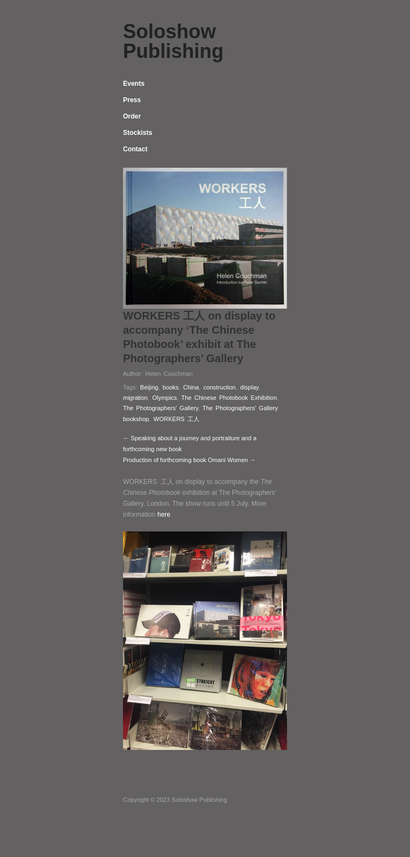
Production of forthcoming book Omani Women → (189, 460)
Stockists (137, 132)
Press (132, 100)
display (249, 387)
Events (133, 83)
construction (219, 387)
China (191, 387)
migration (135, 397)
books (171, 387)
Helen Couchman (168, 373)
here (164, 514)
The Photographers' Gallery (160, 408)
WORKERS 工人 (177, 419)
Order (132, 116)
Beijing (149, 387)
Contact (135, 149)
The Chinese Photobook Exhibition (229, 397)
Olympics (164, 397)
